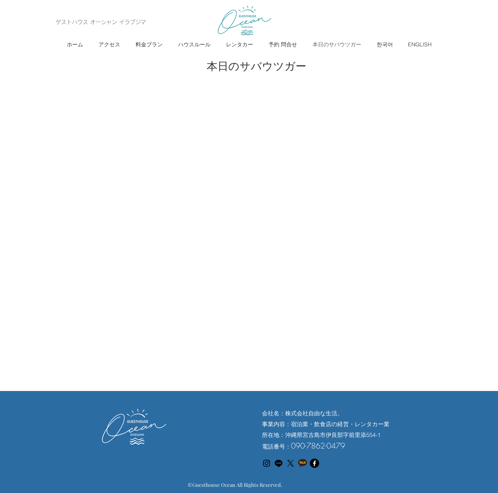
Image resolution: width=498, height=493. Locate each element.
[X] (290, 463)
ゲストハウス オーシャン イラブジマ (101, 22)
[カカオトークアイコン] (302, 463)
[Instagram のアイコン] (266, 463)
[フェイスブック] (314, 463)
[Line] (278, 463)
